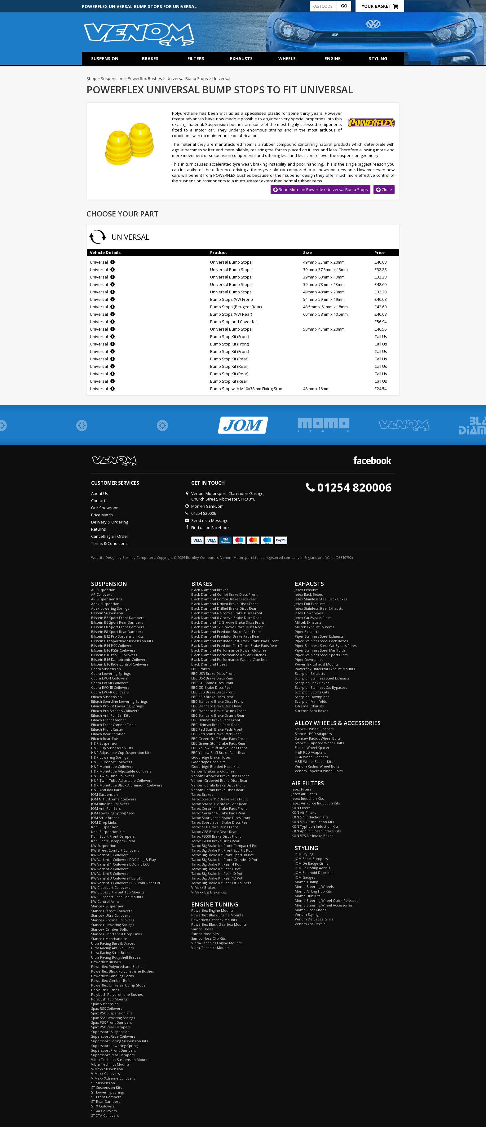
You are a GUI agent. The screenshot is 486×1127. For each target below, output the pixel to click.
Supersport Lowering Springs (115, 1045)
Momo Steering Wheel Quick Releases (326, 900)
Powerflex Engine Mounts (212, 910)
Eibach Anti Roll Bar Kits (110, 715)
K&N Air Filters (304, 812)
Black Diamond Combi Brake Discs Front (224, 594)
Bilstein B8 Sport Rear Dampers (117, 631)
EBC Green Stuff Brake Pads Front (219, 738)
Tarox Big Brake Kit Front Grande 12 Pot (224, 859)
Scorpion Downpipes (312, 696)
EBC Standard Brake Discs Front (217, 701)
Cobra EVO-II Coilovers (109, 682)
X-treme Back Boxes (311, 710)
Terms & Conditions (109, 543)
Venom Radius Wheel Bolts (317, 766)
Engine (333, 58)
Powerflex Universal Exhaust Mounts (325, 668)
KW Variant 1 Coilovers (109, 855)
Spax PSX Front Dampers (111, 1022)
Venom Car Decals (310, 923)
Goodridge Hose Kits (208, 762)
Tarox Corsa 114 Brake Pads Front (219, 808)
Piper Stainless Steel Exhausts (319, 636)
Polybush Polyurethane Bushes (117, 994)
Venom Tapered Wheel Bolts (318, 770)
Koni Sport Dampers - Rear (113, 841)
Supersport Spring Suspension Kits (119, 1041)
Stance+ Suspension (107, 906)
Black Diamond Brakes (209, 589)
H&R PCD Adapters (310, 752)
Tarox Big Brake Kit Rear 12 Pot (216, 878)
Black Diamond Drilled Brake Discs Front (224, 603)
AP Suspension (103, 589)
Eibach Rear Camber (108, 734)
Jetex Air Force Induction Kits (316, 803)
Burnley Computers (138, 557)
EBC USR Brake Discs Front (213, 673)
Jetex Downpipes (309, 613)
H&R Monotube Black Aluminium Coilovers (126, 785)
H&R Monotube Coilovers (112, 766)
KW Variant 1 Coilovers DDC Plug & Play (123, 859)
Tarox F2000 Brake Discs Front (216, 836)
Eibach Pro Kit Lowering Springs (117, 706)
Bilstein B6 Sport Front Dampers (117, 617)
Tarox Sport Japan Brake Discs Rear (220, 822)
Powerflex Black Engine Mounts (217, 915)
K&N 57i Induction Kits (310, 817)
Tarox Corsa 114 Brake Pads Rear (218, 813)
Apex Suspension (105, 603)
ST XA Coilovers (104, 1110)
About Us (99, 493)
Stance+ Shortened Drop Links (116, 934)
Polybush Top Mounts (109, 999)
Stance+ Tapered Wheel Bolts (319, 743)
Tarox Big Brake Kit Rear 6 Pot (216, 868)
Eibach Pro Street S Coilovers (115, 710)
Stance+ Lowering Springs (112, 924)
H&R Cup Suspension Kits (112, 748)
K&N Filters (301, 807)
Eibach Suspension (106, 696)
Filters (196, 58)
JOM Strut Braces (105, 817)
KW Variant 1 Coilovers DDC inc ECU (120, 864)
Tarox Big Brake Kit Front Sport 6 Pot (221, 850)
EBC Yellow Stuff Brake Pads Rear (218, 752)
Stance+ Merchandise (109, 938)
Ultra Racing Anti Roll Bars (112, 948)
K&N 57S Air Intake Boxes (312, 835)
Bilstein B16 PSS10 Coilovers (114, 655)
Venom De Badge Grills (314, 919)
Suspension (104, 58)
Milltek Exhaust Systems (314, 627)
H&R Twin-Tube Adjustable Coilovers (121, 780)
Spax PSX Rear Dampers (110, 1027)
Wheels (287, 58)
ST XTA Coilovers (105, 1115)
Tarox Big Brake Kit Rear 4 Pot (216, 864)
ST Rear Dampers (105, 1101)
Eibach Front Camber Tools (113, 724)
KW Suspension (103, 845)
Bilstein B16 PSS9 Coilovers (113, 650)
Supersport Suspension (110, 1031)
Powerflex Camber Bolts (111, 980)
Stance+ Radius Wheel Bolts (317, 738)
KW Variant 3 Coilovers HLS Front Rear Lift (125, 882)
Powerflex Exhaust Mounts (316, 664)
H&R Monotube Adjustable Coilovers (121, 771)
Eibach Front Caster (107, 729)
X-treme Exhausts (309, 706)
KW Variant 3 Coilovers (109, 873)
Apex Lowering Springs (110, 608)
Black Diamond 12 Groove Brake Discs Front (227, 622)
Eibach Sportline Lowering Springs (119, 701)
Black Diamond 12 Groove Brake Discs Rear (227, 627)
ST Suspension (103, 1082)
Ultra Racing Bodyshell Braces (115, 957)
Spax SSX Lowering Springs (113, 1017)
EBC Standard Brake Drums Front (218, 710)
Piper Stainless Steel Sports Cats (321, 655)
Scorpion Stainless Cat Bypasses (321, 687)
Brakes (150, 58)
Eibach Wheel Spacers (313, 747)
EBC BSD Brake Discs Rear (212, 696)
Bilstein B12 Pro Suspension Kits (117, 636)
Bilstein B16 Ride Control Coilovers (119, 664)
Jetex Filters (301, 789)
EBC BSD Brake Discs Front (213, 692)
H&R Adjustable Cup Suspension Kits (121, 752)
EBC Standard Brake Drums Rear (218, 715)
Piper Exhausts (307, 631)
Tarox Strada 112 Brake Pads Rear (219, 803)
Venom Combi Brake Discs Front (218, 785)
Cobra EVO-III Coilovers (110, 687)
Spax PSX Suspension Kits (111, 1013)
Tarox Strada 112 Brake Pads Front (219, 799)
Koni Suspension (104, 827)
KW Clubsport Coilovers (110, 887)
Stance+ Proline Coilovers (112, 920)
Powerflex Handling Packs (112, 975)
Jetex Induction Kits (308, 798)
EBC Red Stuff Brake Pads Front (216, 729)
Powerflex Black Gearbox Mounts (218, 924)
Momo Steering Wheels (314, 886)
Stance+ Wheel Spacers (314, 729)
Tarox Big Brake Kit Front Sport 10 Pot (222, 855)
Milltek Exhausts (308, 622)
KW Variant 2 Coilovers (109, 868)
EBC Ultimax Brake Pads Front (215, 720)
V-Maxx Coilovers (105, 1073)
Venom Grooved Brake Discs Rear (219, 780)
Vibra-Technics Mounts (110, 1064)
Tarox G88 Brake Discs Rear (214, 831)
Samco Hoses (202, 929)
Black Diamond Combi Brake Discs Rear (223, 599)
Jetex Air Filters (304, 793)
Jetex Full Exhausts (310, 603)
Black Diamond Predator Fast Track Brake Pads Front (235, 641)
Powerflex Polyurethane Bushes (117, 966)
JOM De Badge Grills (311, 863)
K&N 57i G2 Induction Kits (313, 821)
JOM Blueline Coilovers (110, 803)
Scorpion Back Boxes (312, 682)
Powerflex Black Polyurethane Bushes (122, 971)
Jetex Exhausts (306, 589)
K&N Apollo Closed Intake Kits (316, 831)
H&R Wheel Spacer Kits (314, 761)
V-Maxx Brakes (203, 887)
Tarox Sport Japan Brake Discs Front (220, 817)
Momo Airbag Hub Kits (313, 891)
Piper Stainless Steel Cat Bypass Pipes (325, 645)
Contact (98, 500)
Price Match (102, 515)
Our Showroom (105, 507)
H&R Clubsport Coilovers (111, 762)
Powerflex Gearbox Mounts (214, 919)
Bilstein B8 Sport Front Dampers (117, 627)
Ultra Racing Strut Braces (111, 952)
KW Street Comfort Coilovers (115, 850)
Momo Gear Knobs (310, 909)
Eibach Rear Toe (104, 738)
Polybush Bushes (105, 989)
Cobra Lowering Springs (110, 673)
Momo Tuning (306, 882)
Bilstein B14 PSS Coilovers (112, 645)
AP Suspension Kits (106, 599)
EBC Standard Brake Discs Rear (216, 706)
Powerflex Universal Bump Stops (118, 985)
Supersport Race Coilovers (113, 1036)
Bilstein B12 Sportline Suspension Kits (122, 641)
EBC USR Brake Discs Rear (212, 678)
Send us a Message (209, 520)
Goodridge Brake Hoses (211, 757)
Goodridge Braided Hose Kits (215, 766)
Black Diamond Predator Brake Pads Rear (225, 636)
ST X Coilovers (102, 1106)
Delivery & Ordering (109, 522)
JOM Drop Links (104, 822)
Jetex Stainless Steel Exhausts (319, 608)
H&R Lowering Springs (109, 757)
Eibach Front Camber (108, 720)
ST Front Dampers (106, 1096)
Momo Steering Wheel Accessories (323, 905)
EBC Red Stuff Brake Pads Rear (216, 734)
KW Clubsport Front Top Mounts (117, 892)
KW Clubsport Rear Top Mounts (117, 896)
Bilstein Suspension (107, 613)
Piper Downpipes (309, 659)
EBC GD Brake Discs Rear (211, 687)
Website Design (104, 557)
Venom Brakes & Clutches (212, 771)
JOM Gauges (305, 877)
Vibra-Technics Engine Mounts (216, 943)
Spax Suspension (105, 1003)
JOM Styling (304, 854)
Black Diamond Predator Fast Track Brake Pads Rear (234, 645)
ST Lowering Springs (108, 1092)
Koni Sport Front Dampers (113, 836)
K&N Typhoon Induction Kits (315, 826)
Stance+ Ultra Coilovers (110, 915)
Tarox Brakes (202, 794)
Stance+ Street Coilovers (111, 910)
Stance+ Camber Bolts (109, 929)
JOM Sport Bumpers (311, 858)
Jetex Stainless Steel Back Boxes (321, 599)
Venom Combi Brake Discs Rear (217, 789)
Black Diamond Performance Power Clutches (228, 650)
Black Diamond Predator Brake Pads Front (226, 631)
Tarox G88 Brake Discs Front (214, 827)
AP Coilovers (101, 594)
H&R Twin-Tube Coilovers (112, 775)
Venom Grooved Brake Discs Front (220, 775)
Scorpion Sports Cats (312, 692)
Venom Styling (307, 914)
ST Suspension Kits (106, 1087)
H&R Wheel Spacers (311, 757)
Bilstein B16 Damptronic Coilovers (119, 659)
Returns (98, 529)
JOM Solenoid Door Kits (314, 872)
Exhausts (241, 58)
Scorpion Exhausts (310, 673)
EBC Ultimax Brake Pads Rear (215, 724)
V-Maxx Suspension (107, 1069)
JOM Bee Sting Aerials (312, 868)
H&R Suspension (104, 743)
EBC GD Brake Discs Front (212, 682)
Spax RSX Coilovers (106, 1008)
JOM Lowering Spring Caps (113, 813)
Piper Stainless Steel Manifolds (320, 650)
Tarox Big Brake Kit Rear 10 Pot (216, 873)
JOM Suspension (104, 794)
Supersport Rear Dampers (113, 1055)
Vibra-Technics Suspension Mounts (120, 1059)
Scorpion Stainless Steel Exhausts (322, 678)
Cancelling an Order (109, 536)
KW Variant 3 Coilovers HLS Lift (116, 878)
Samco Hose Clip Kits (208, 938)
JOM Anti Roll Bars (106, 808)
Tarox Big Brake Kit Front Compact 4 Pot (224, 845)
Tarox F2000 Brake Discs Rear (215, 841)
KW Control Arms (105, 901)
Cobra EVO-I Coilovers (109, 678)
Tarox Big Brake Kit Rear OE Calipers (221, 882)
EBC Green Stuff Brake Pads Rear (218, 743)
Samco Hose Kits (205, 933)
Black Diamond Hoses (209, 664)
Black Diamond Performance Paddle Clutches (229, 659)
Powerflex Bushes (106, 962)
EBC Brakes (200, 668)
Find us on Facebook (210, 527)
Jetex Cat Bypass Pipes (313, 617)
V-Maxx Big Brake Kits (209, 892)
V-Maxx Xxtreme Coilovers (113, 1078)
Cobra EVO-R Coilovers (110, 692)
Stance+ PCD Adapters (313, 733)
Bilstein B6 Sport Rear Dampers (117, 622)
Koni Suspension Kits (108, 831)
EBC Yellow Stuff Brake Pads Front (219, 748)
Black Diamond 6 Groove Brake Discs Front (226, 613)
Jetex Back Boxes (309, 594)
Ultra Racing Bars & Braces (113, 943)
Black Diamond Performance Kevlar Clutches (228, 655)
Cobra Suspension (106, 668)
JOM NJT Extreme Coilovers (113, 799)
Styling (378, 58)
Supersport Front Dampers (113, 1050)
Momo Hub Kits (307, 895)
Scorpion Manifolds (311, 701)
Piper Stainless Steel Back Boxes (321, 641)
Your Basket (380, 6)
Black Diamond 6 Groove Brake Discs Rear (226, 617)
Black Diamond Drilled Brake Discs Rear (224, 608)
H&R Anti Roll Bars (106, 789)
